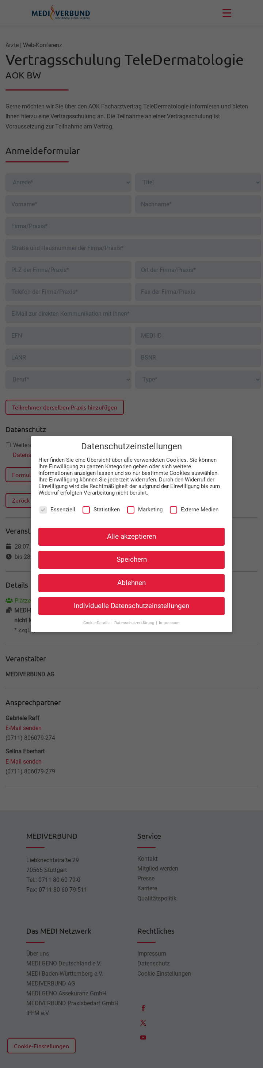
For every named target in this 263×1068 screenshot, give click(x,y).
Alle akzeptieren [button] (131, 535)
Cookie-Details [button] (97, 620)
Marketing (145, 507)
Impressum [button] (169, 620)
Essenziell (57, 507)
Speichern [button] (132, 558)
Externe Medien (194, 507)
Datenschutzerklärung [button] (134, 620)
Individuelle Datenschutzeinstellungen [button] (131, 604)
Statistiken (101, 507)
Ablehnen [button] (131, 581)
